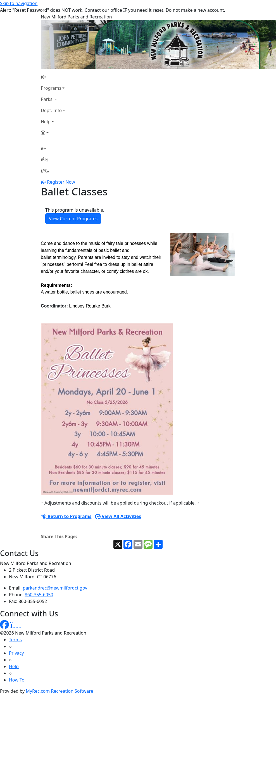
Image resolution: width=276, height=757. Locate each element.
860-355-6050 (39, 595)
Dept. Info (51, 110)
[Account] (53, 132)
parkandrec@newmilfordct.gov (55, 588)
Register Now (61, 182)
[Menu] (45, 170)
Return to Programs (66, 516)
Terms (15, 640)
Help (46, 122)
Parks (47, 99)
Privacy (16, 653)
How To (16, 680)
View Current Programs (73, 219)
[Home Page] (53, 76)
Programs (51, 88)
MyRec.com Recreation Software (59, 691)
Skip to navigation (18, 3)
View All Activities (118, 516)
